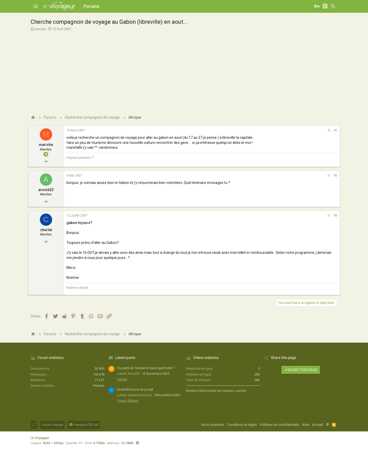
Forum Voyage (52, 425)
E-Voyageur (40, 438)
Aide (305, 425)
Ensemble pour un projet (135, 389)
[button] (36, 6)
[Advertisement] (183, 69)
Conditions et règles (242, 425)
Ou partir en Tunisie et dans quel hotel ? (146, 368)
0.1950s (99, 443)
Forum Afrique (127, 401)
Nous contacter (212, 425)
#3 (335, 215)
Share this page (300, 370)
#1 (335, 130)
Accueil (317, 425)
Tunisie (122, 379)
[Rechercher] (333, 6)
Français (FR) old (83, 425)
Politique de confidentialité (279, 425)
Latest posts (125, 358)
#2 (335, 175)
